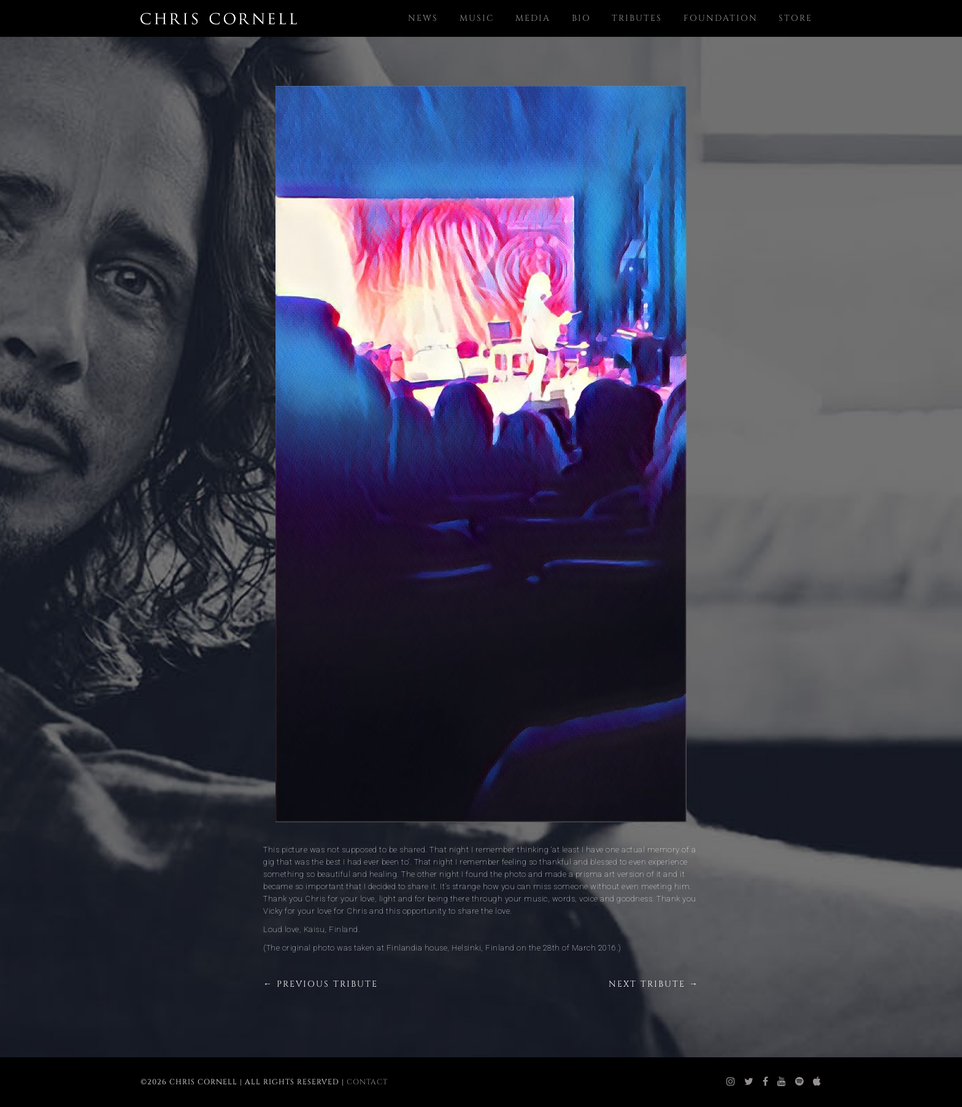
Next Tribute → (654, 984)
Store (795, 18)
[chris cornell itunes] (817, 1082)
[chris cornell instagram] (731, 1082)
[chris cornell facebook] (766, 1082)
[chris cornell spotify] (799, 1082)
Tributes (637, 18)
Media (532, 18)
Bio (581, 18)
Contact (367, 1082)
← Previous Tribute (320, 984)
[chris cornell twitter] (749, 1082)
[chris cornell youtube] (782, 1082)
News (423, 18)
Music (477, 18)
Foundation (720, 18)
